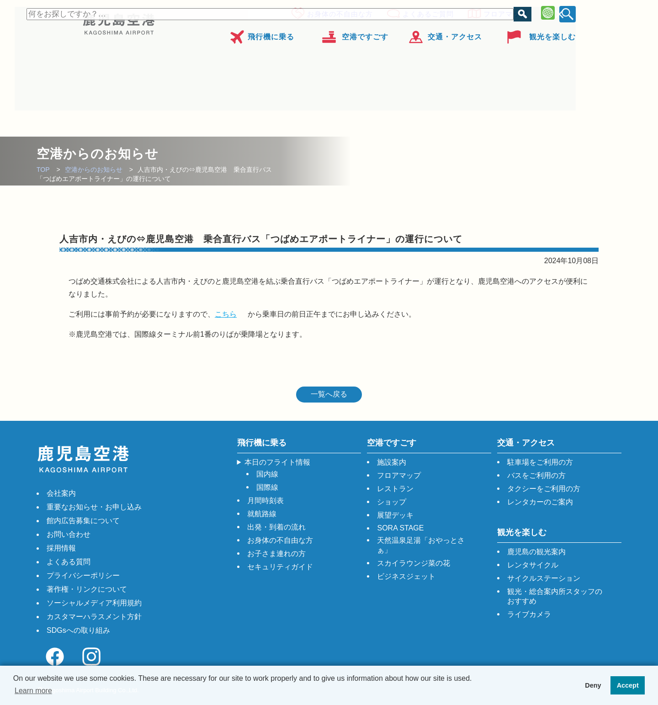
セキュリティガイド (280, 567)
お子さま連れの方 (276, 553)
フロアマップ (503, 12)
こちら (226, 314)
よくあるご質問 (425, 12)
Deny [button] (593, 685)
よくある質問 (68, 562)
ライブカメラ (529, 614)
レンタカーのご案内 (540, 502)
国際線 (267, 487)
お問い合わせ (68, 534)
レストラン (395, 489)
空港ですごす (365, 33)
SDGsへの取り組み (78, 630)
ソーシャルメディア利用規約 (94, 603)
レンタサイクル (532, 565)
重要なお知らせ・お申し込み (94, 507)
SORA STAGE (400, 528)
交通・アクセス (455, 33)
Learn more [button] (33, 690)
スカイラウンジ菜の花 (413, 563)
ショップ (391, 502)
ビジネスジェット (406, 576)
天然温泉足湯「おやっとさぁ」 (421, 545)
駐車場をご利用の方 (540, 462)
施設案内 (391, 462)
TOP (43, 169)
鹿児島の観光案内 (536, 552)
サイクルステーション (543, 578)
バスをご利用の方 (536, 475)
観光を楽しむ (552, 33)
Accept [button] (628, 685)
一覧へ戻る (329, 394)
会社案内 (61, 493)
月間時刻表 (265, 500)
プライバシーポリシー (83, 575)
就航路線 (261, 514)
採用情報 (61, 548)
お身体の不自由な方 (337, 12)
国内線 (267, 474)
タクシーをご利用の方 (543, 489)
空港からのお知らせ (93, 169)
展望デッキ (395, 515)
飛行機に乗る (271, 33)
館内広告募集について (83, 521)
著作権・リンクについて (87, 589)
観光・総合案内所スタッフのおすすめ (554, 596)
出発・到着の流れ (276, 527)
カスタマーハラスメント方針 (94, 616)
